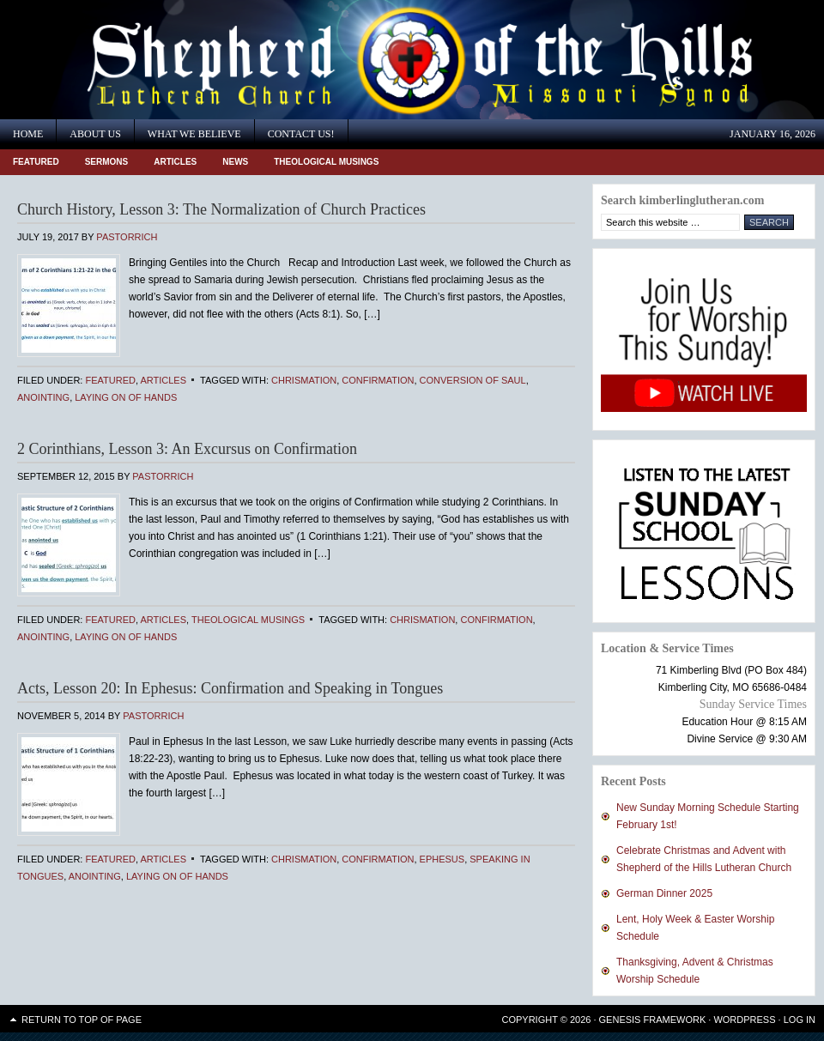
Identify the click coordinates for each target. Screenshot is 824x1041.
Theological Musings (326, 161)
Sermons (107, 161)
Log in (799, 1019)
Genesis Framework (652, 1019)
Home (28, 134)
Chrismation (303, 380)
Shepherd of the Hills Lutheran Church (154, 59)
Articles (175, 161)
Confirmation (378, 380)
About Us (95, 134)
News (235, 161)
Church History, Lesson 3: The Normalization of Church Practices (221, 209)
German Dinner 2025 (664, 893)
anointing (43, 397)
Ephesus (442, 859)
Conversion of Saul (473, 380)
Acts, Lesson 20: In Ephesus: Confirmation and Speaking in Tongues (230, 688)
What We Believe (194, 134)
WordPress (744, 1019)
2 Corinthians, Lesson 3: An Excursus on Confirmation (187, 448)
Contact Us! (301, 134)
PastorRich (126, 237)
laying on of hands (126, 397)
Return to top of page (81, 1019)
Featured (36, 161)
